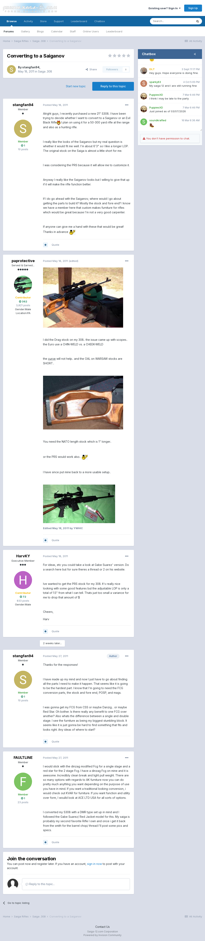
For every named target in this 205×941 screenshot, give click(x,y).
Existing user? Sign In (165, 8)
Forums (9, 31)
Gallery (25, 31)
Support (59, 21)
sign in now (94, 863)
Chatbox (99, 21)
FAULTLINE (23, 757)
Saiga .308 (45, 71)
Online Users (91, 31)
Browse (12, 23)
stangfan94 (30, 67)
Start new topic (76, 86)
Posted (55, 104)
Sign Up (193, 8)
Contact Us (102, 926)
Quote (55, 244)
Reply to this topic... (40, 884)
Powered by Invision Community (102, 935)
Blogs (40, 31)
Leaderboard (114, 31)
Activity (28, 21)
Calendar (57, 31)
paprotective (23, 261)
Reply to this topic (113, 86)
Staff (73, 31)
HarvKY (23, 556)
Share (91, 69)
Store (43, 21)
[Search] (171, 21)
